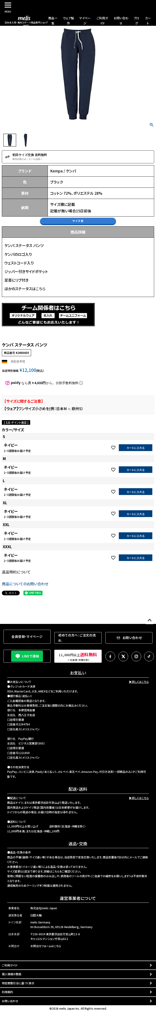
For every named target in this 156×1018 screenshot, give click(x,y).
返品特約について (16, 572)
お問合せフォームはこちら (45, 946)
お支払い (78, 673)
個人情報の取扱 (11, 974)
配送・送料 (77, 789)
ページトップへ (149, 620)
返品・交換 (77, 843)
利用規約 (7, 992)
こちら (41, 288)
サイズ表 (77, 221)
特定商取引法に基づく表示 (18, 983)
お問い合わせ (10, 1001)
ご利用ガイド (9, 965)
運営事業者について (78, 898)
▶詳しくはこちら (139, 682)
